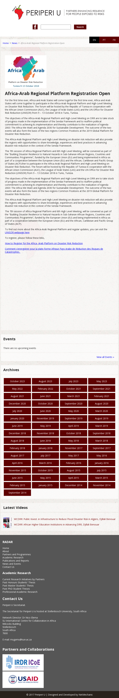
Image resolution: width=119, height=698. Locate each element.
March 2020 (101, 411)
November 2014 (101, 485)
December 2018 (17, 433)
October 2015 (45, 470)
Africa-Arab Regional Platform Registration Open (42, 43)
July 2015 (101, 470)
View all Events (104, 357)
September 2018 (101, 433)
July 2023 (73, 381)
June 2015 (17, 477)
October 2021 (73, 388)
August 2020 (101, 403)
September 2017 (101, 448)
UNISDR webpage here (17, 232)
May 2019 (45, 425)
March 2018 (101, 440)
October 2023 (17, 381)
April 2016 (17, 463)
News (14, 43)
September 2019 (73, 418)
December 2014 (73, 485)
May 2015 (45, 477)
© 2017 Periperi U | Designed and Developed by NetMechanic (59, 694)
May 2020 (73, 411)
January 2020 (17, 418)
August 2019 (101, 418)
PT (104, 39)
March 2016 (45, 463)
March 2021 (73, 396)
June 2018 (45, 440)
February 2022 (45, 388)
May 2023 (101, 381)
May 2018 (73, 440)
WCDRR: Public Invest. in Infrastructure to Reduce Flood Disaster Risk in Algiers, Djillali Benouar (65, 519)
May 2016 (101, 455)
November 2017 (73, 448)
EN (94, 39)
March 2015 (101, 477)
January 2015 (45, 485)
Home (6, 43)
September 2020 (73, 403)
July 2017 (45, 455)
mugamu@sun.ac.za (21, 639)
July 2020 (17, 411)
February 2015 (17, 485)
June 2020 (45, 411)
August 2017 (17, 455)
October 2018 (73, 433)
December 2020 (17, 403)
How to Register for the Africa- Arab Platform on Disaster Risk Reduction (44, 243)
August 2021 (17, 396)
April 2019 (73, 425)
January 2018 (45, 448)
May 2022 (17, 388)
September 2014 (17, 492)
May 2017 (73, 455)
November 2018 (45, 433)
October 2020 (45, 403)
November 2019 (45, 418)
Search (80, 27)
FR (114, 39)
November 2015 (17, 470)
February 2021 (101, 396)
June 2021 (45, 396)
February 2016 (73, 463)
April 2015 (73, 477)
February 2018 (17, 448)
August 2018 (17, 440)
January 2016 (102, 463)
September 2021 (101, 388)
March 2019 (101, 425)
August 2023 (45, 381)
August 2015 (73, 470)
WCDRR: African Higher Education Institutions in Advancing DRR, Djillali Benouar (56, 524)
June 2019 (17, 425)
